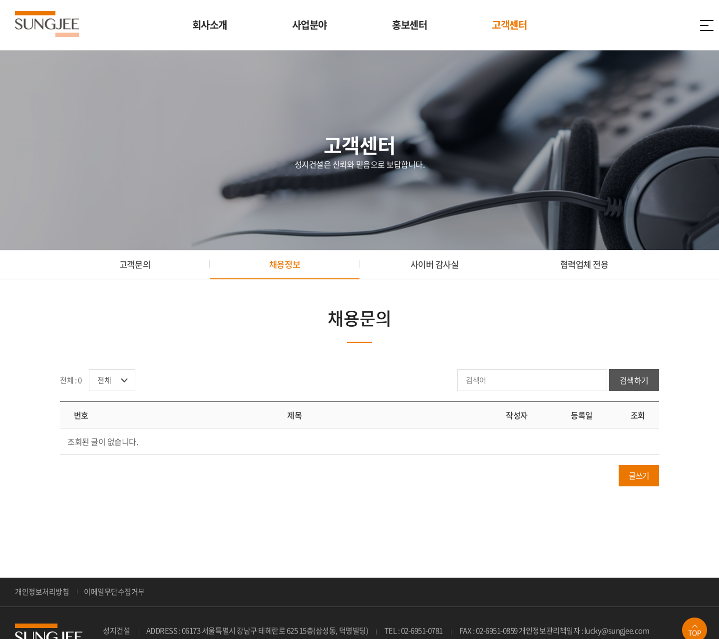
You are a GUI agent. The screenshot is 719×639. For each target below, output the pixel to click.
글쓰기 (638, 477)
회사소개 (209, 24)
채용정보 (284, 265)
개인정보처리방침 (42, 593)
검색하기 (634, 382)
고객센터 (509, 24)
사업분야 (309, 24)
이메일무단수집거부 (114, 593)
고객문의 (134, 265)
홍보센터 (409, 24)
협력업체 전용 (584, 265)
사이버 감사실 (434, 265)
